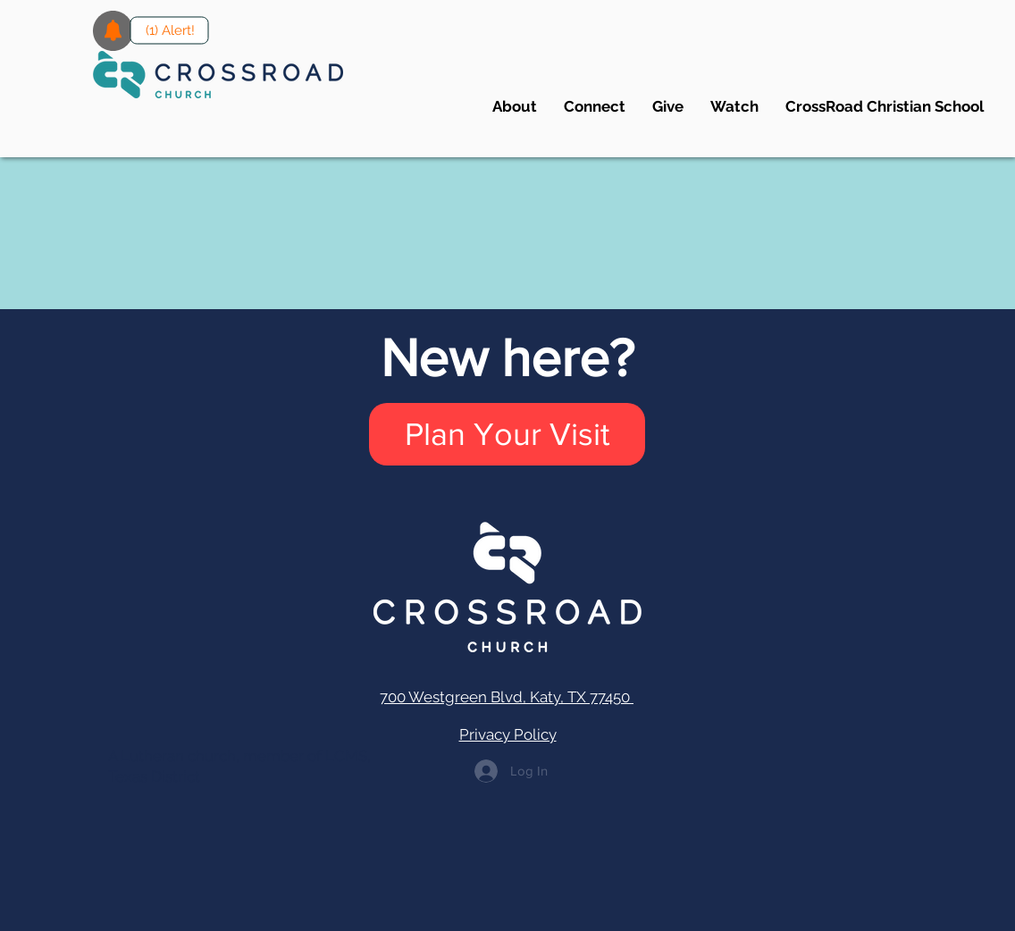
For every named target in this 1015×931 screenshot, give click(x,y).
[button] (594, 106)
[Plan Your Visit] (507, 434)
